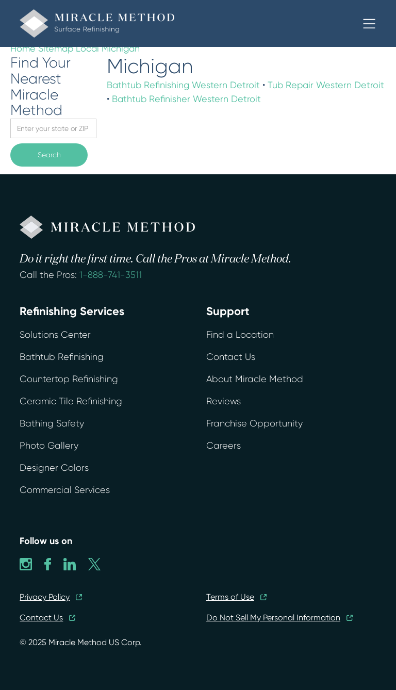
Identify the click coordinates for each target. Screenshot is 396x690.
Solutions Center (55, 335)
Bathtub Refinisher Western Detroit (186, 98)
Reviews (223, 401)
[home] (97, 23)
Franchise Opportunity (254, 423)
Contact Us (230, 357)
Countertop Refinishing (69, 379)
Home (23, 48)
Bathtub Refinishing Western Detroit (183, 84)
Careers (223, 445)
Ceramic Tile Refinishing (71, 401)
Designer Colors (54, 468)
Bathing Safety (52, 423)
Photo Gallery (49, 445)
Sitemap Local (68, 48)
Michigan (121, 48)
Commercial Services (65, 490)
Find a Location (240, 335)
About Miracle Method (254, 379)
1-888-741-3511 (110, 275)
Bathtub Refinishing (62, 357)
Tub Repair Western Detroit (326, 84)
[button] (369, 24)
